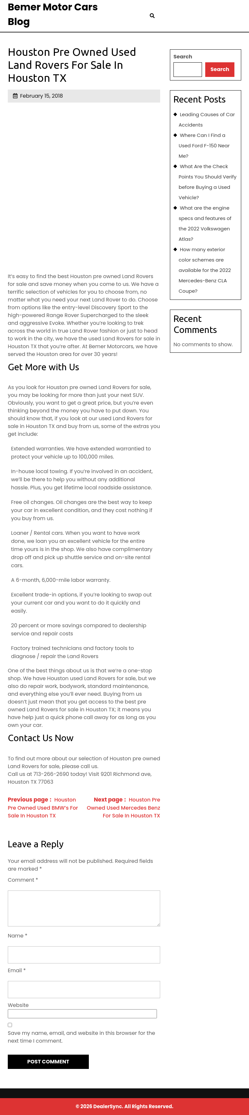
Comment (23, 880)
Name (18, 935)
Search (182, 56)
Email (17, 970)
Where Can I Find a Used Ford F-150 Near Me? (204, 145)
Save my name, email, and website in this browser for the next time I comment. (81, 1037)
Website (18, 1005)
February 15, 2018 (41, 96)
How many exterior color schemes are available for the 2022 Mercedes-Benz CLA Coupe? (205, 270)
